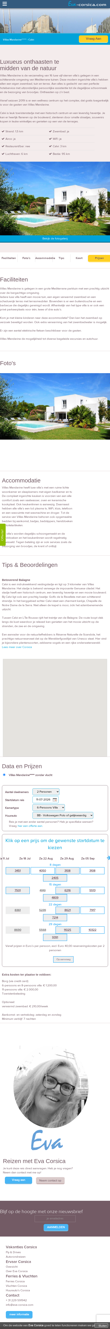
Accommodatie (44, 258)
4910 (43, 890)
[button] (55, 704)
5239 (42, 910)
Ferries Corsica (15, 1281)
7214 (55, 917)
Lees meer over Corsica (17, 647)
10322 (92, 930)
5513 (92, 890)
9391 (55, 937)
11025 (67, 930)
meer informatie (19, 1314)
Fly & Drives (13, 1252)
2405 (55, 878)
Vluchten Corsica (16, 1286)
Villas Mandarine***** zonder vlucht (30, 775)
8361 (18, 910)
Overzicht (12, 1267)
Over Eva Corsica (17, 1271)
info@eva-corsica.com (19, 1305)
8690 (17, 930)
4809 (55, 898)
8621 (67, 910)
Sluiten (103, 1325)
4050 (42, 871)
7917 (92, 910)
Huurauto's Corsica (18, 1290)
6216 (67, 890)
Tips (61, 258)
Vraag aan (18, 1180)
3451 (18, 871)
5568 (42, 930)
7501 (18, 890)
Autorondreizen (16, 1257)
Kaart (79, 258)
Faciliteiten (9, 258)
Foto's (26, 258)
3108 (67, 871)
